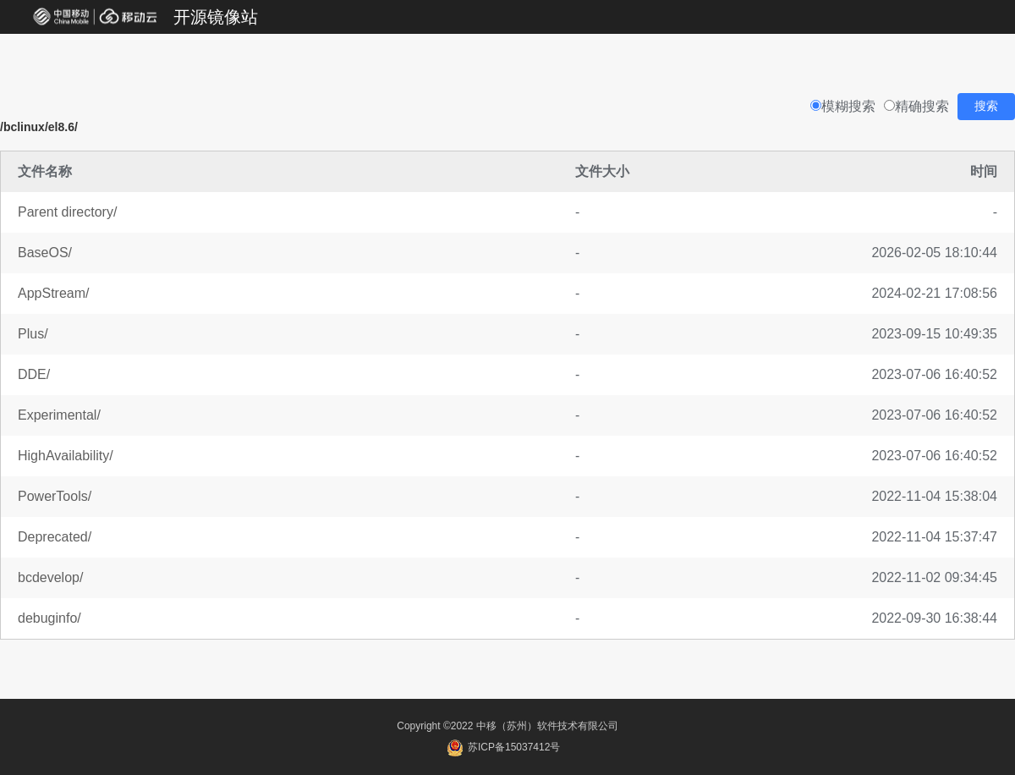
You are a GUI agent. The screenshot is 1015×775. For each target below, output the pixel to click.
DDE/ (34, 374)
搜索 (986, 106)
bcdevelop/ (50, 577)
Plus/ (33, 334)
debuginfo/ (49, 618)
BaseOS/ (45, 252)
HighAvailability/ (65, 455)
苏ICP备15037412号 (504, 747)
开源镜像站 (215, 17)
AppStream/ (53, 293)
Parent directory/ (67, 212)
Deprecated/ (54, 537)
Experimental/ (59, 415)
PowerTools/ (54, 496)
